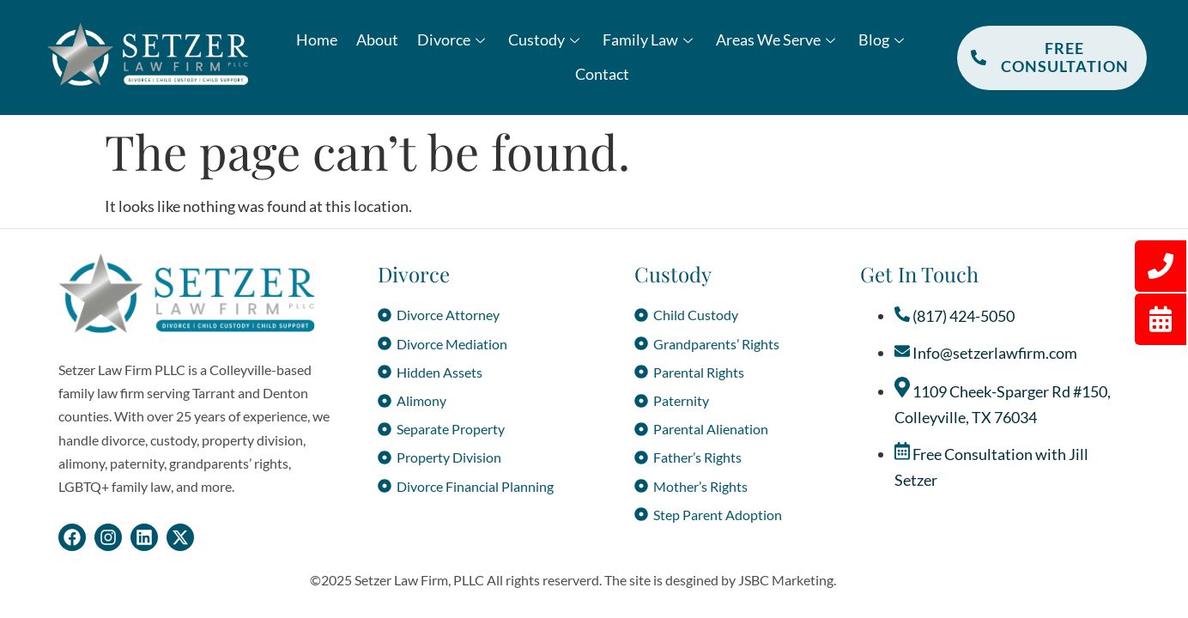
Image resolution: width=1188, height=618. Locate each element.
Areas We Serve (777, 39)
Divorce (453, 39)
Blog (883, 39)
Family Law (650, 39)
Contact (602, 73)
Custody (546, 39)
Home (316, 39)
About (377, 39)
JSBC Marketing (785, 580)
